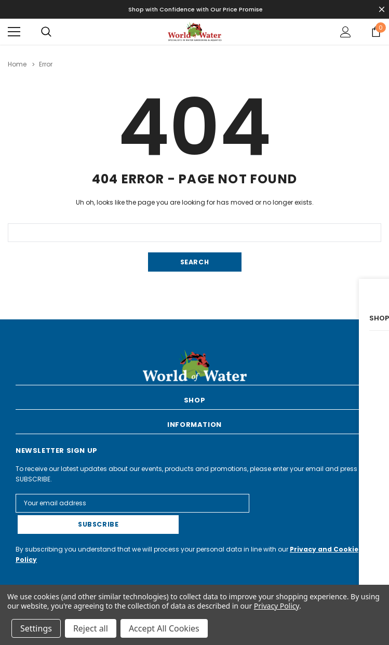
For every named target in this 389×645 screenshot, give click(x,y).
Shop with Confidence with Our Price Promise (195, 9)
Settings (36, 628)
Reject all (90, 628)
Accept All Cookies (164, 628)
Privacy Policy (276, 606)
